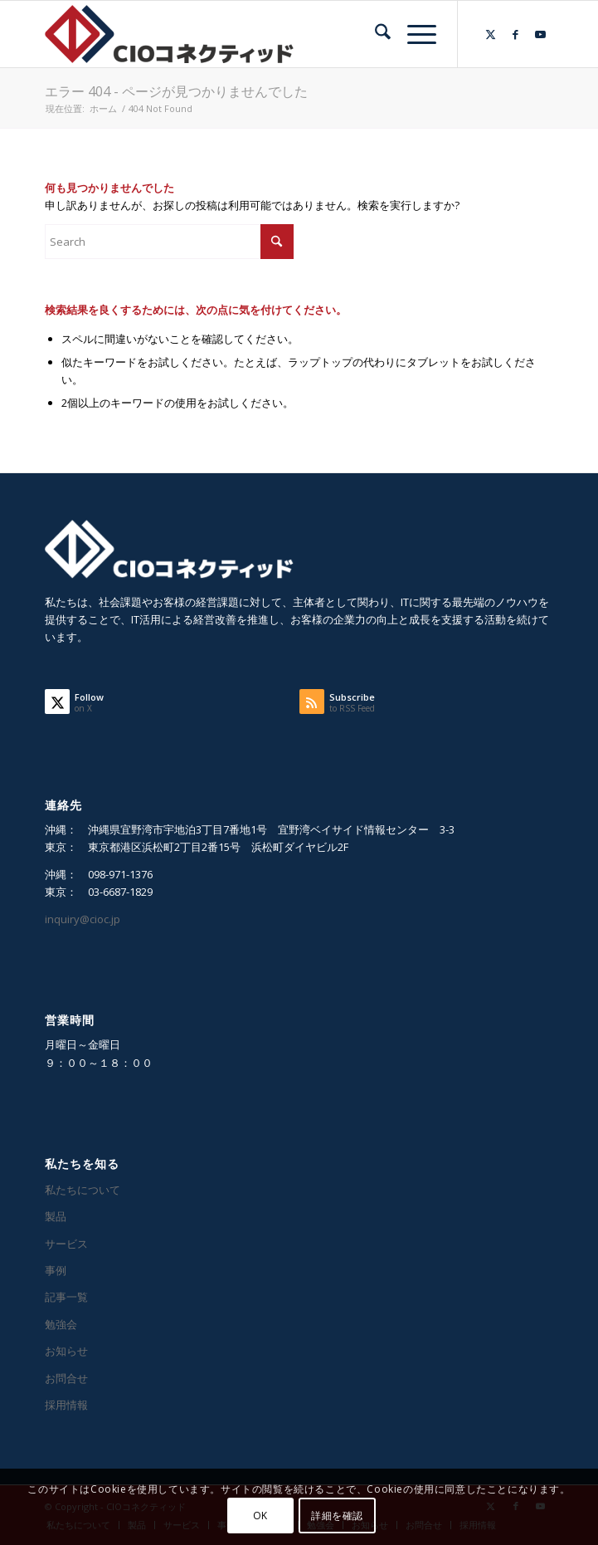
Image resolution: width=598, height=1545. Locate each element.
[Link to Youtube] (540, 34)
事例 (55, 1270)
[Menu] (413, 34)
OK (260, 1515)
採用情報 (66, 1404)
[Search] (374, 34)
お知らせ (66, 1350)
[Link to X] (491, 34)
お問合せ (66, 1378)
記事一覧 (66, 1296)
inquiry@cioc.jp (82, 919)
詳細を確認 (337, 1515)
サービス (66, 1243)
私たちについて (82, 1189)
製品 (55, 1216)
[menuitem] (374, 34)
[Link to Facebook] (515, 34)
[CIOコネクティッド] (248, 34)
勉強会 (61, 1324)
